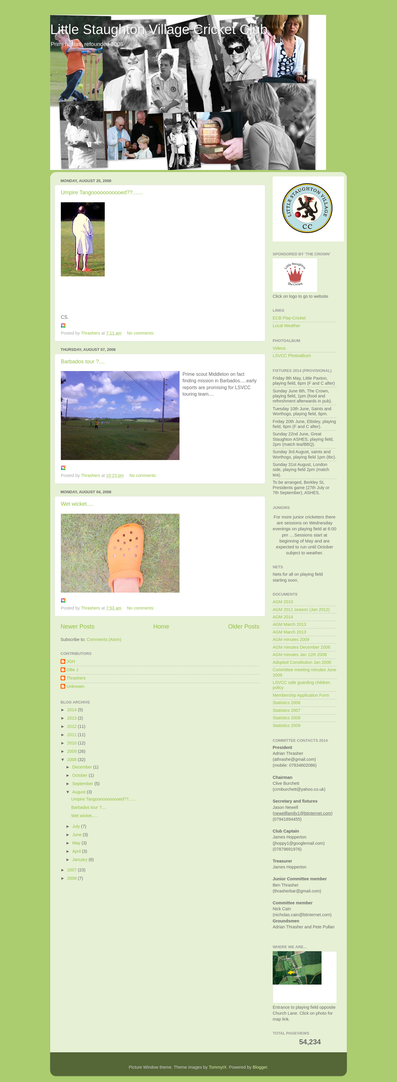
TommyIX (218, 1067)
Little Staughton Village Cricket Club (159, 29)
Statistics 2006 (287, 702)
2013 (72, 718)
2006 (72, 878)
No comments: (141, 333)
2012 (72, 726)
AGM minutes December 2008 (301, 647)
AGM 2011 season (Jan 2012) (301, 609)
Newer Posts (77, 626)
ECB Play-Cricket (289, 318)
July (76, 826)
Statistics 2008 (287, 717)
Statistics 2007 (287, 710)
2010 (72, 743)
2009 (72, 751)
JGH (70, 661)
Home (161, 626)
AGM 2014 (283, 617)
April (77, 851)
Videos (279, 348)
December (82, 767)
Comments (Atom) (104, 639)
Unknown (75, 686)
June (77, 834)
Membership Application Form (301, 695)
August (79, 792)
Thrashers (76, 678)
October (80, 775)
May (77, 843)
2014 (72, 709)
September (83, 783)
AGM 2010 (283, 601)
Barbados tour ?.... (83, 362)
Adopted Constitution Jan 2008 (302, 662)
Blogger (260, 1067)
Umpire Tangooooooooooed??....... (102, 192)
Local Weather (286, 325)
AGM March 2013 (289, 624)
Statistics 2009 (287, 725)
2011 (72, 734)
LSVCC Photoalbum (292, 355)
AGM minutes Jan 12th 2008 (300, 654)
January (80, 859)
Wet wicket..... (77, 504)
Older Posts (243, 626)
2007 (72, 870)
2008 (72, 759)
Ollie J (72, 669)
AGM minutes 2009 (291, 639)
